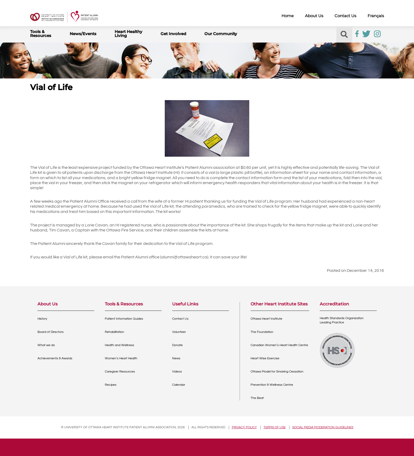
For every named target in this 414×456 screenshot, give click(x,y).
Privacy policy (244, 427)
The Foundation (262, 332)
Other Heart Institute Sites (279, 304)
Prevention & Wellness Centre (272, 385)
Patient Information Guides (124, 318)
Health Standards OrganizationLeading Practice (342, 320)
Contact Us (345, 16)
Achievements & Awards (54, 358)
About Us (314, 16)
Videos (177, 371)
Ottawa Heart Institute (266, 318)
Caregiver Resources (120, 371)
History (42, 318)
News (176, 358)
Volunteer (179, 332)
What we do (46, 345)
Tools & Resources (40, 34)
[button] (344, 34)
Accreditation (334, 304)
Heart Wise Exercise (265, 358)
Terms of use (275, 427)
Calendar (178, 385)
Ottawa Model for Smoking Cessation (277, 371)
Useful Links (185, 304)
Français (376, 16)
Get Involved (173, 34)
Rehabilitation (114, 332)
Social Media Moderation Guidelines (322, 427)
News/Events (83, 34)
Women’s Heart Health (121, 358)
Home (287, 16)
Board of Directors (50, 332)
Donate (177, 345)
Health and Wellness (119, 345)
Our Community (220, 34)
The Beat (257, 398)
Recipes (110, 385)
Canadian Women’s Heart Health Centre (279, 345)
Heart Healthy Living (128, 34)
